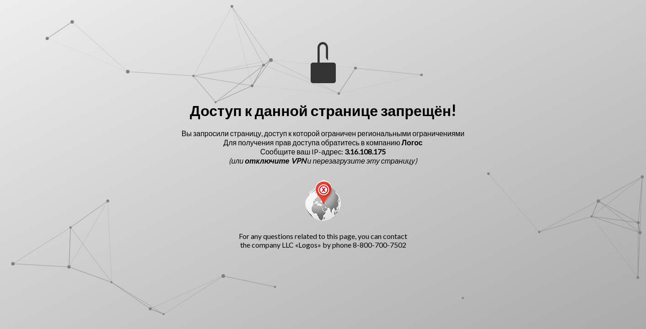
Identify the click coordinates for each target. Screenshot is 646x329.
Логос (412, 142)
